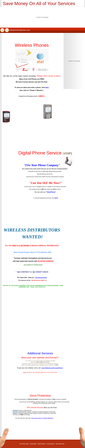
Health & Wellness (42, 443)
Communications (50, 443)
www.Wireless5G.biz (41, 277)
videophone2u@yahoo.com (19, 30)
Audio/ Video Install (60, 443)
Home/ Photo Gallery (24, 443)
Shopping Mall (33, 443)
